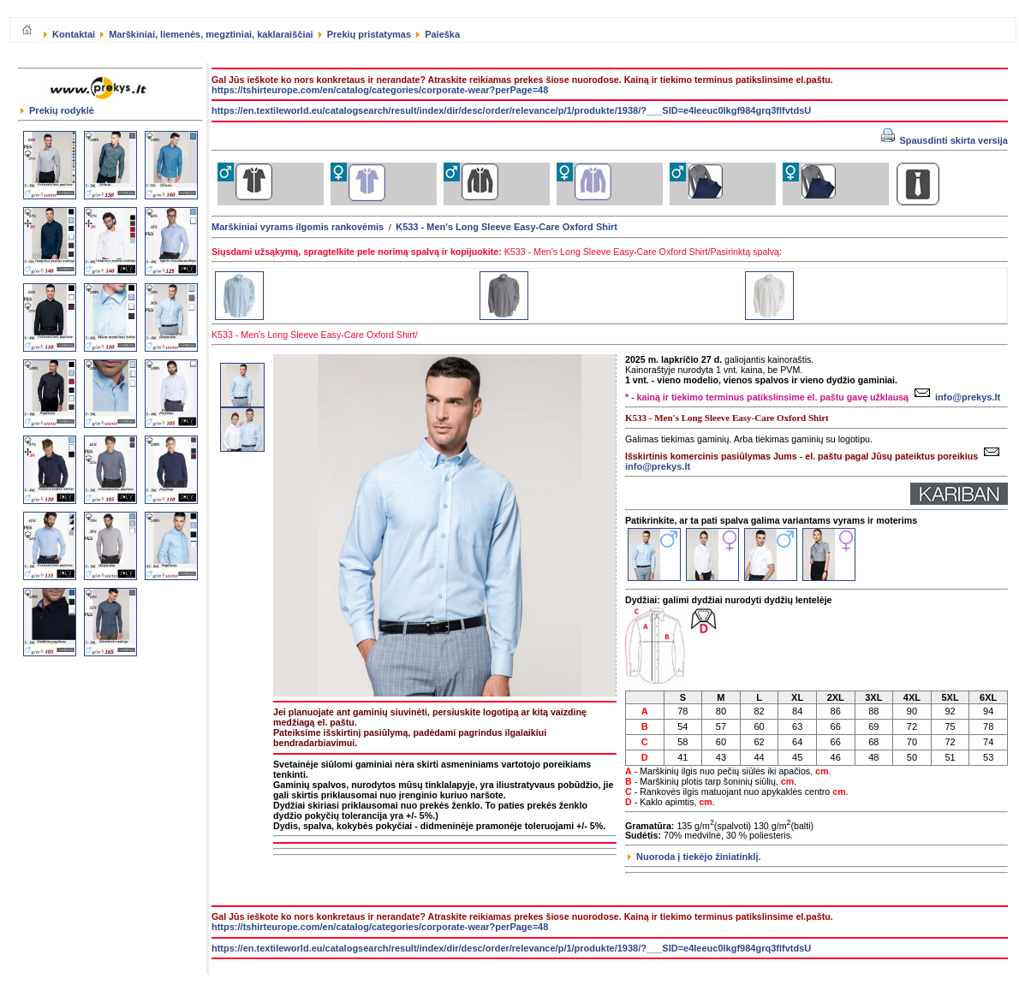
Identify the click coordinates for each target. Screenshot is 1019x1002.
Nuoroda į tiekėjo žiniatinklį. (694, 856)
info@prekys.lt (955, 397)
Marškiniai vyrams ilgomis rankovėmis (298, 227)
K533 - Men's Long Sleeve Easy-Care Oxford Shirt (506, 227)
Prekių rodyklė (57, 110)
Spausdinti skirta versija (944, 140)
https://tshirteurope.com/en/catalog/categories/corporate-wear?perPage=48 (380, 90)
